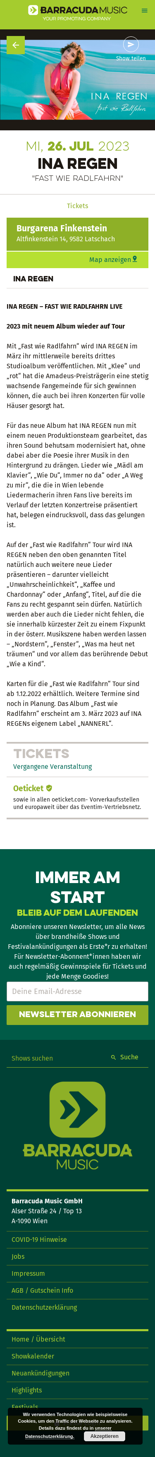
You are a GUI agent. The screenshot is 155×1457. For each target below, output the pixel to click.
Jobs (18, 1256)
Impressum (28, 1273)
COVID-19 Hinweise (39, 1239)
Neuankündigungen (40, 1373)
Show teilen (131, 58)
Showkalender (33, 1356)
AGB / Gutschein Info (42, 1290)
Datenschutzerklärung (44, 1307)
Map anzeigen (110, 260)
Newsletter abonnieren (77, 1015)
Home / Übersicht (38, 1339)
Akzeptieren (105, 1436)
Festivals (25, 1407)
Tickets (77, 206)
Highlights (27, 1390)
